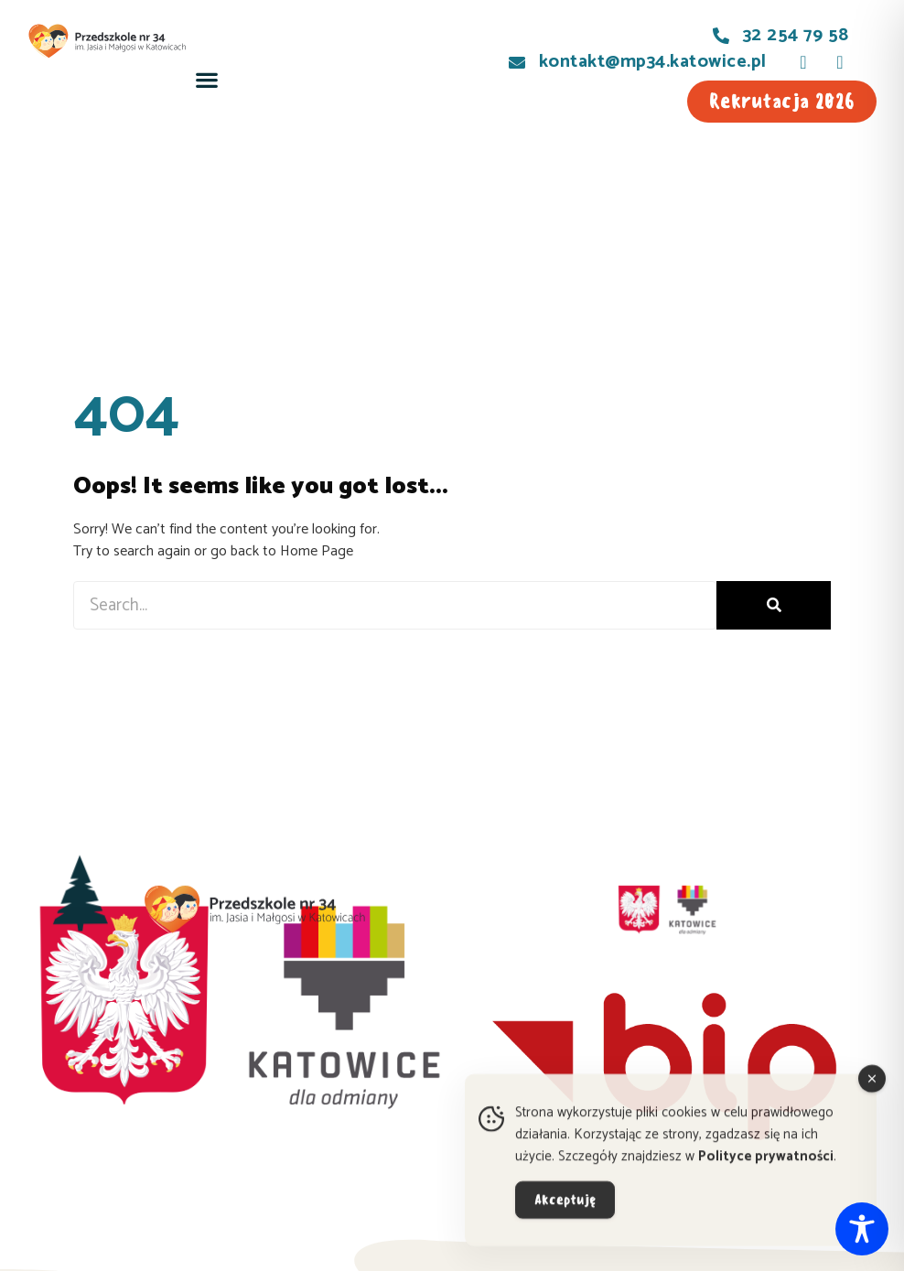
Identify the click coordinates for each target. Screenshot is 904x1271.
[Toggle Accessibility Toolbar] (862, 1229)
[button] (206, 80)
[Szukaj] (773, 605)
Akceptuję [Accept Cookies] (565, 1212)
